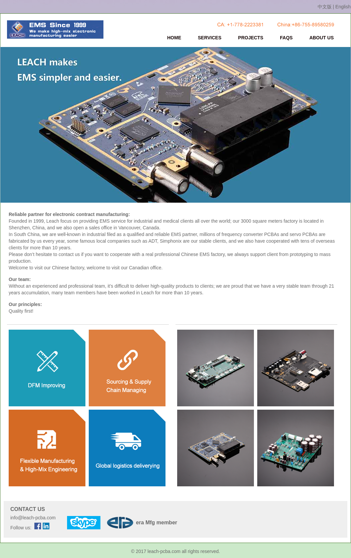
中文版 (325, 6)
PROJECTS (250, 37)
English (343, 6)
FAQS (286, 37)
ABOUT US (321, 37)
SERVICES (210, 37)
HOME (174, 37)
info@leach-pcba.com (33, 517)
